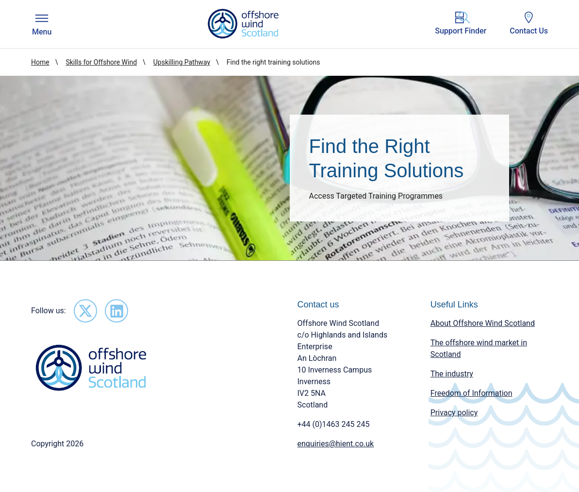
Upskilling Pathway (181, 62)
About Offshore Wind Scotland (482, 323)
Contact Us (529, 23)
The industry (451, 373)
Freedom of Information (471, 393)
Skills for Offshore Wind (101, 62)
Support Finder (460, 23)
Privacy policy (454, 412)
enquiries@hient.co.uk (336, 443)
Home (40, 62)
